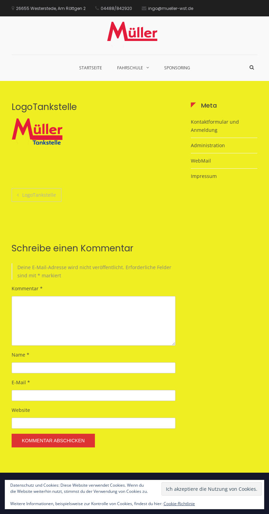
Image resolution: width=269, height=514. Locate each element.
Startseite (90, 68)
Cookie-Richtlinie (179, 503)
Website (21, 410)
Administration (208, 145)
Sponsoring (177, 68)
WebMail (201, 160)
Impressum (204, 176)
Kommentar (27, 288)
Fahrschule (130, 68)
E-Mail (21, 382)
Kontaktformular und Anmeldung (215, 126)
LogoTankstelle (39, 195)
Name (20, 354)
